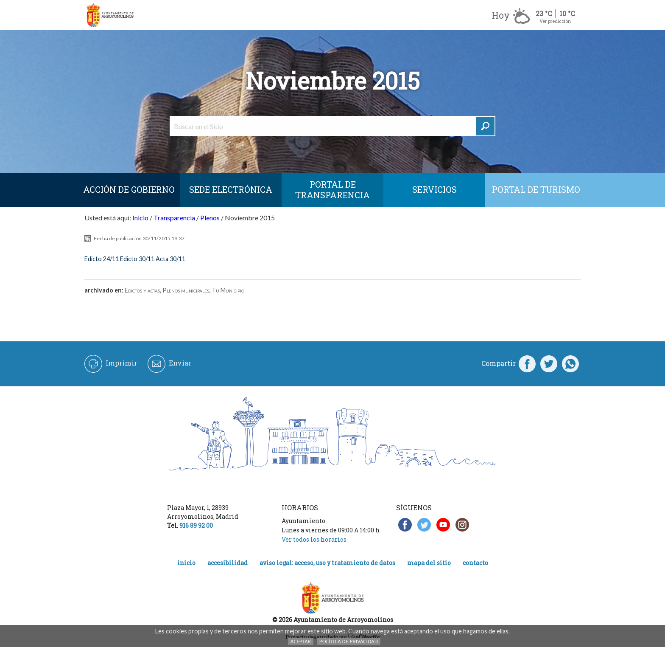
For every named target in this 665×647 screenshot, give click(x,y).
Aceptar (301, 641)
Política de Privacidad (348, 641)
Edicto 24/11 (101, 258)
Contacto (475, 563)
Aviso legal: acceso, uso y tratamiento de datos (327, 563)
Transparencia (174, 218)
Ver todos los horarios (314, 539)
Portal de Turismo (536, 189)
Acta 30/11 (170, 258)
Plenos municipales (185, 290)
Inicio (140, 218)
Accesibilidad (227, 563)
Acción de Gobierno (129, 189)
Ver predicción (555, 21)
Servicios (434, 189)
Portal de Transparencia (332, 189)
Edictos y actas (142, 290)
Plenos (210, 218)
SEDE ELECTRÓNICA (230, 189)
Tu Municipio (228, 290)
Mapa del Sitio (429, 563)
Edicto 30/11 (137, 258)
